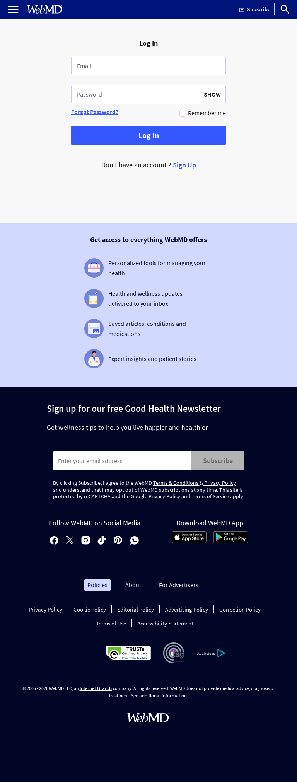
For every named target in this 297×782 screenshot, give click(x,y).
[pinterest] (118, 541)
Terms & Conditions (176, 482)
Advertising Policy (186, 609)
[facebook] (54, 541)
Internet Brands (96, 688)
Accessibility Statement (165, 623)
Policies (97, 585)
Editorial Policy (135, 609)
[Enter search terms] (122, 460)
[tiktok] (101, 541)
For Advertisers (178, 585)
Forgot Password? (94, 112)
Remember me (207, 113)
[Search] (285, 9)
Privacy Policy (219, 482)
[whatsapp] (134, 541)
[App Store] (189, 541)
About (133, 585)
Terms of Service (210, 496)
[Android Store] (230, 541)
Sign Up (184, 164)
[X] (70, 541)
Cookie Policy (89, 609)
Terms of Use (111, 623)
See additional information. (159, 695)
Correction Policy (240, 609)
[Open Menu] (13, 9)
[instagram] (85, 541)
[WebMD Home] (44, 9)
